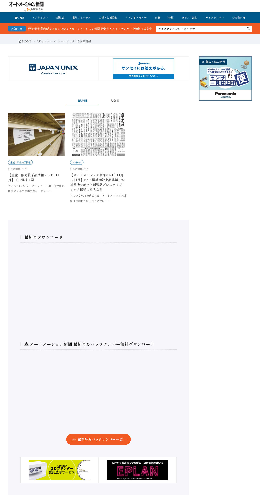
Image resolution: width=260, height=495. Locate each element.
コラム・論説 (189, 17)
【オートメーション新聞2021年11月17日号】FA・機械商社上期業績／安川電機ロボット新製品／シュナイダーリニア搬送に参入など (97, 182)
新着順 (82, 101)
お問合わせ (238, 17)
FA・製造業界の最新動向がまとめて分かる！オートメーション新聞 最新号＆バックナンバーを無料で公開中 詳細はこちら (103, 29)
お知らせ (76, 162)
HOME (19, 17)
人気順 (114, 101)
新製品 (60, 17)
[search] (248, 29)
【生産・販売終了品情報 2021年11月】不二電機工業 (33, 177)
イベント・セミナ (136, 17)
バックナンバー (215, 17)
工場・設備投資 (108, 17)
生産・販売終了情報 (20, 162)
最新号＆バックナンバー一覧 (100, 439)
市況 (157, 17)
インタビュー (40, 17)
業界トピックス (81, 17)
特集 (170, 17)
